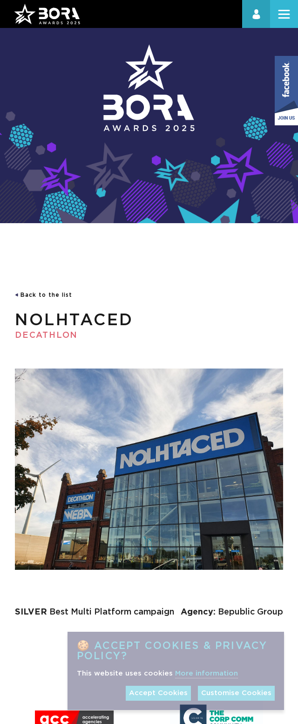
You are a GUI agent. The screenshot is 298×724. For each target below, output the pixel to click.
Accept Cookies (158, 693)
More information (206, 673)
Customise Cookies (236, 693)
